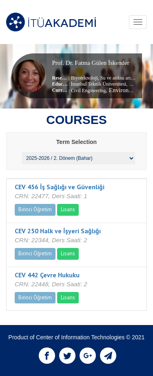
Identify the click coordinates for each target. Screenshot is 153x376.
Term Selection (76, 142)
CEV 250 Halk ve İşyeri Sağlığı (58, 231)
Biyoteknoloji (84, 78)
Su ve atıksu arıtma (118, 78)
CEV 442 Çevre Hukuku (47, 275)
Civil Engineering (88, 90)
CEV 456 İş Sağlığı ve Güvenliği (59, 187)
